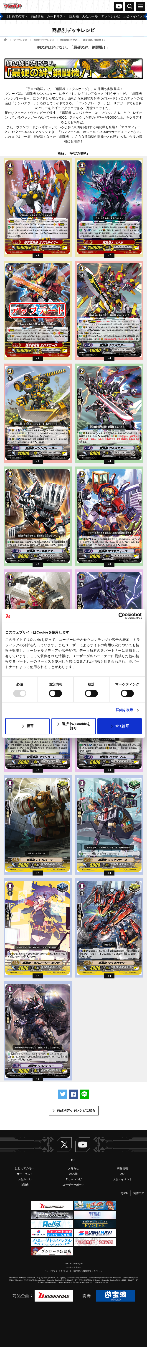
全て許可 (122, 726)
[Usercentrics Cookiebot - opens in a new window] (122, 615)
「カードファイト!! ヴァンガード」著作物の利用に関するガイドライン (74, 1271)
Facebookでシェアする (73, 1094)
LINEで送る (84, 1094)
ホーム (5, 39)
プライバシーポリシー (73, 1264)
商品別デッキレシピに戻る (76, 1110)
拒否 (30, 726)
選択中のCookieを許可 (76, 726)
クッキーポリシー (73, 1267)
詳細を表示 (124, 710)
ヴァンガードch (118, 6)
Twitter (64, 1144)
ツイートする (62, 1094)
